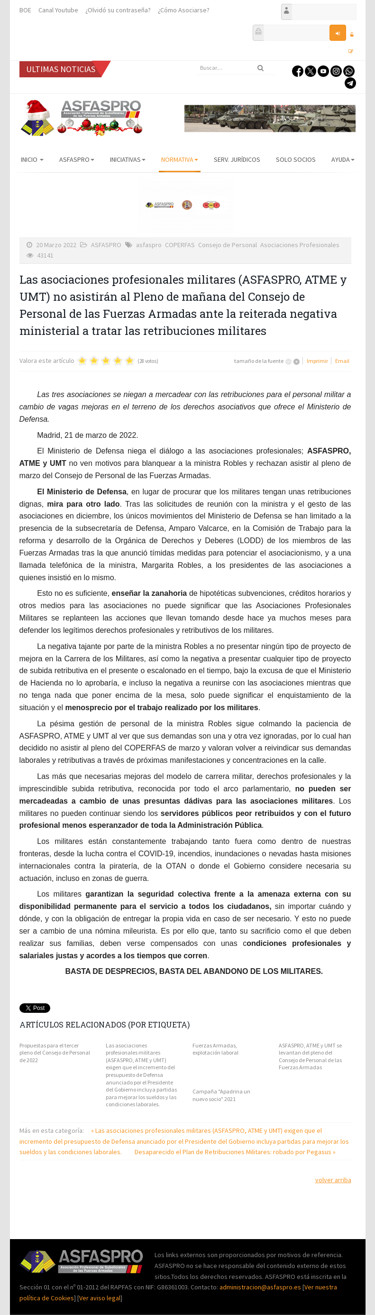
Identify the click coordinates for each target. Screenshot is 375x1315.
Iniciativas (128, 159)
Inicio (32, 159)
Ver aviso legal (99, 1298)
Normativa (179, 159)
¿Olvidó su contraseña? (118, 10)
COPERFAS (180, 245)
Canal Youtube (58, 10)
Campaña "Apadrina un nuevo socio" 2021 (221, 1095)
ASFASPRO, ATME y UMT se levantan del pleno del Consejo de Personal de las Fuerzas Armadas (310, 1056)
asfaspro (149, 245)
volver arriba (333, 1180)
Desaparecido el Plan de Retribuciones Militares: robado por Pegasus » (235, 1152)
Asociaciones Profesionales (299, 245)
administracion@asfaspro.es (261, 1287)
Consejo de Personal (227, 245)
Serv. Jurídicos (237, 159)
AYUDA (343, 159)
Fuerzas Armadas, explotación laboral (215, 1049)
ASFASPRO (76, 159)
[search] (235, 68)
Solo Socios (296, 159)
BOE (25, 10)
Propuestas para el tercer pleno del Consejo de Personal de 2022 (54, 1053)
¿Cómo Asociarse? (184, 10)
